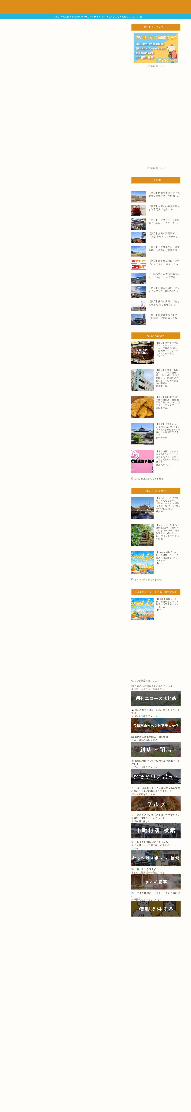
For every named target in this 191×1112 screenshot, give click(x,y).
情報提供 (67, 11)
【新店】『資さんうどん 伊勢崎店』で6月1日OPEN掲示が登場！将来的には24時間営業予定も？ (168, 429)
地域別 (49, 11)
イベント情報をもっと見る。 (148, 579)
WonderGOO (18, 400)
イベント (71, 5)
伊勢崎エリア (18, 549)
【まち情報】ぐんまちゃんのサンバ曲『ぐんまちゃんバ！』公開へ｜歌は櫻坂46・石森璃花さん (167, 456)
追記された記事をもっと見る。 (150, 479)
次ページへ (66, 521)
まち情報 (133, 5)
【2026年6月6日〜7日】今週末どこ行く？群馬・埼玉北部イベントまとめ (167, 556)
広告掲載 (85, 11)
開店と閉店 (52, 5)
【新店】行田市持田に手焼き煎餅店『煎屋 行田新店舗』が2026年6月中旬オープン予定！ (78, 686)
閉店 (29, 549)
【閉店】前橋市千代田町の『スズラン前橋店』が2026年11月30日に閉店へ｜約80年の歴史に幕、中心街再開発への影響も (79, 658)
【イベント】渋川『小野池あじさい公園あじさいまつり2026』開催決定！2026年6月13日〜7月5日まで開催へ (167, 530)
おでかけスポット (94, 5)
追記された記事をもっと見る (67, 720)
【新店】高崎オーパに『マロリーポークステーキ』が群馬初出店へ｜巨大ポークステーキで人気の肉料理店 (78, 631)
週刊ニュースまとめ (157, 5)
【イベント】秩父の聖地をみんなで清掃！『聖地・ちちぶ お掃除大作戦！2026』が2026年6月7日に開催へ (168, 503)
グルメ (115, 5)
